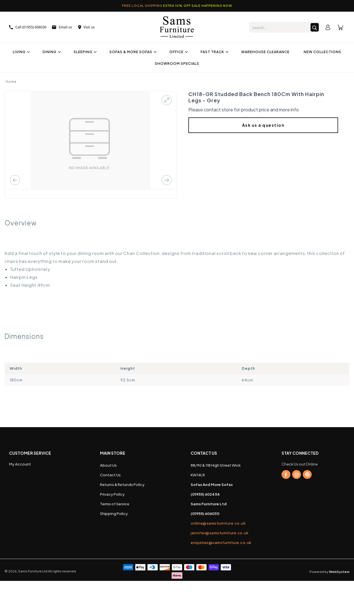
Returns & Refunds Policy (122, 484)
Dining (51, 52)
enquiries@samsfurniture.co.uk (221, 542)
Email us (62, 27)
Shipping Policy (114, 513)
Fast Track (214, 52)
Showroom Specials (177, 63)
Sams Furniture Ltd (32, 571)
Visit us (86, 27)
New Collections (322, 52)
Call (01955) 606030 (27, 27)
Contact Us (110, 475)
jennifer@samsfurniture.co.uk (219, 533)
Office (177, 52)
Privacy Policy (112, 494)
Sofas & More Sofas (132, 52)
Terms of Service (114, 504)
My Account (20, 464)
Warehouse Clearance (265, 52)
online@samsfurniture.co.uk (218, 523)
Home (11, 81)
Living (20, 52)
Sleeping (84, 52)
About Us (108, 465)
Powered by (329, 572)
